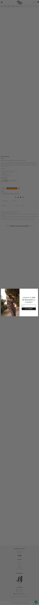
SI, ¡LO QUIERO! (28, 308)
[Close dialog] (37, 290)
